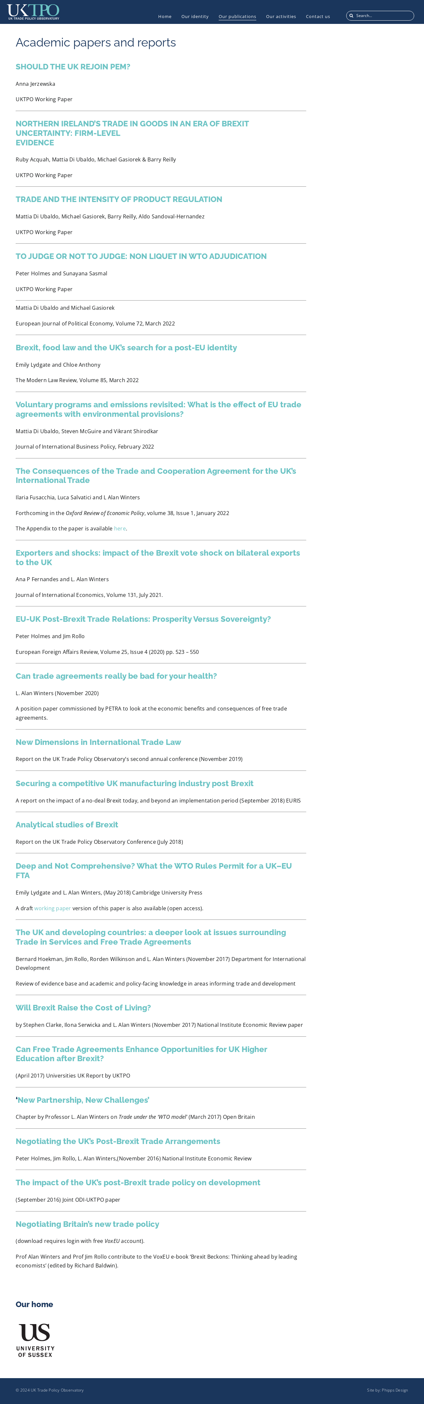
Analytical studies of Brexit (67, 824)
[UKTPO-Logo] (33, 6)
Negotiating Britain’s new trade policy (87, 1224)
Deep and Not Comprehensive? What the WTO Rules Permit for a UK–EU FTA (154, 870)
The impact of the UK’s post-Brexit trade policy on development (138, 1182)
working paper (52, 908)
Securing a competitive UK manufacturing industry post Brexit (135, 783)
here (120, 528)
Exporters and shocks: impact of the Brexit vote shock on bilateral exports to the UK (158, 557)
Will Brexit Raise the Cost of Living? (83, 1007)
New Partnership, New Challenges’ (83, 1100)
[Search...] (380, 16)
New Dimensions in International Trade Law (98, 742)
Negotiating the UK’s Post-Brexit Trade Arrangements (118, 1141)
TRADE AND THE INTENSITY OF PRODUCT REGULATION (119, 199)
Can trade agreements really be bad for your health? (116, 676)
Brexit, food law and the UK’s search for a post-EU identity (126, 347)
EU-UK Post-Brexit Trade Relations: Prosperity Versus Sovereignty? (143, 619)
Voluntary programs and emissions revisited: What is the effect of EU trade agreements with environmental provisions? (158, 409)
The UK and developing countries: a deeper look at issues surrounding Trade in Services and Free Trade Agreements (151, 937)
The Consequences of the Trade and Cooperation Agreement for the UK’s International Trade (156, 475)
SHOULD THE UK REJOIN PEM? (73, 66)
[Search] (351, 16)
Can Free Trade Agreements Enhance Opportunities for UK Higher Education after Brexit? (141, 1053)
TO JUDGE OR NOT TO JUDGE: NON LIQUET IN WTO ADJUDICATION (141, 256)
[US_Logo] (35, 1325)
